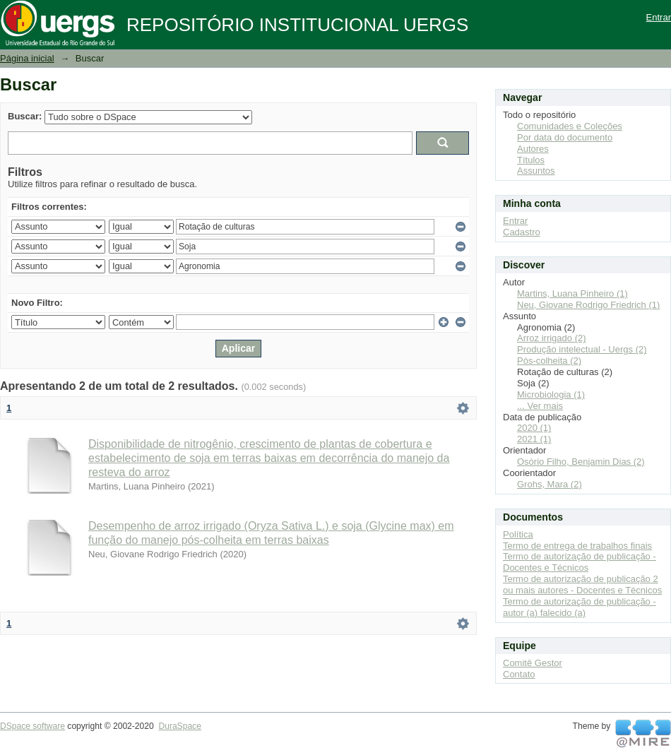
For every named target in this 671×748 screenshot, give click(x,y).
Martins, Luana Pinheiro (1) (572, 293)
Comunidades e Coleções (569, 126)
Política (518, 534)
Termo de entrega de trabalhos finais (577, 545)
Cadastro (521, 232)
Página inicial (27, 58)
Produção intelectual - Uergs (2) (582, 349)
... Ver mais (540, 405)
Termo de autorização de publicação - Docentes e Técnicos (579, 562)
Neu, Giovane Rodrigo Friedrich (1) (588, 304)
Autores (533, 148)
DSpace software (32, 726)
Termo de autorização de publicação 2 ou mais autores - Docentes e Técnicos (582, 584)
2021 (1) (534, 439)
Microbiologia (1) (551, 394)
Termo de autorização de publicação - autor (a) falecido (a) (579, 607)
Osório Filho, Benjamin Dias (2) (581, 461)
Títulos (531, 160)
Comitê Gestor (532, 663)
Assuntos (535, 170)
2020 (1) (534, 427)
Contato (519, 674)
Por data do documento (564, 137)
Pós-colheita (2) (549, 360)
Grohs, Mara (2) (549, 484)
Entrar (658, 17)
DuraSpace (179, 726)
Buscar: (25, 116)
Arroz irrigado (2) (551, 338)
